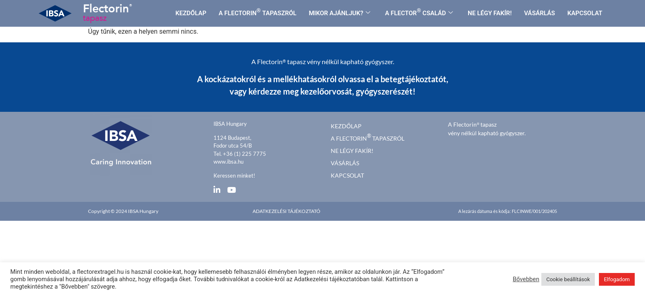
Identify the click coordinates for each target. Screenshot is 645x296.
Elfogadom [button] (617, 279)
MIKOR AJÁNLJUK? (339, 13)
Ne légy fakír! (352, 150)
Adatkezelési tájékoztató (286, 211)
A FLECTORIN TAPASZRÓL (258, 12)
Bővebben (526, 279)
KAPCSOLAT (584, 13)
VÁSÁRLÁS (539, 13)
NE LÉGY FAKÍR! (490, 13)
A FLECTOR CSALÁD (419, 12)
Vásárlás (345, 163)
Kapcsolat (347, 175)
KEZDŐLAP (191, 13)
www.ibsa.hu (228, 161)
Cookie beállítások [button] (568, 279)
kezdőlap (346, 126)
